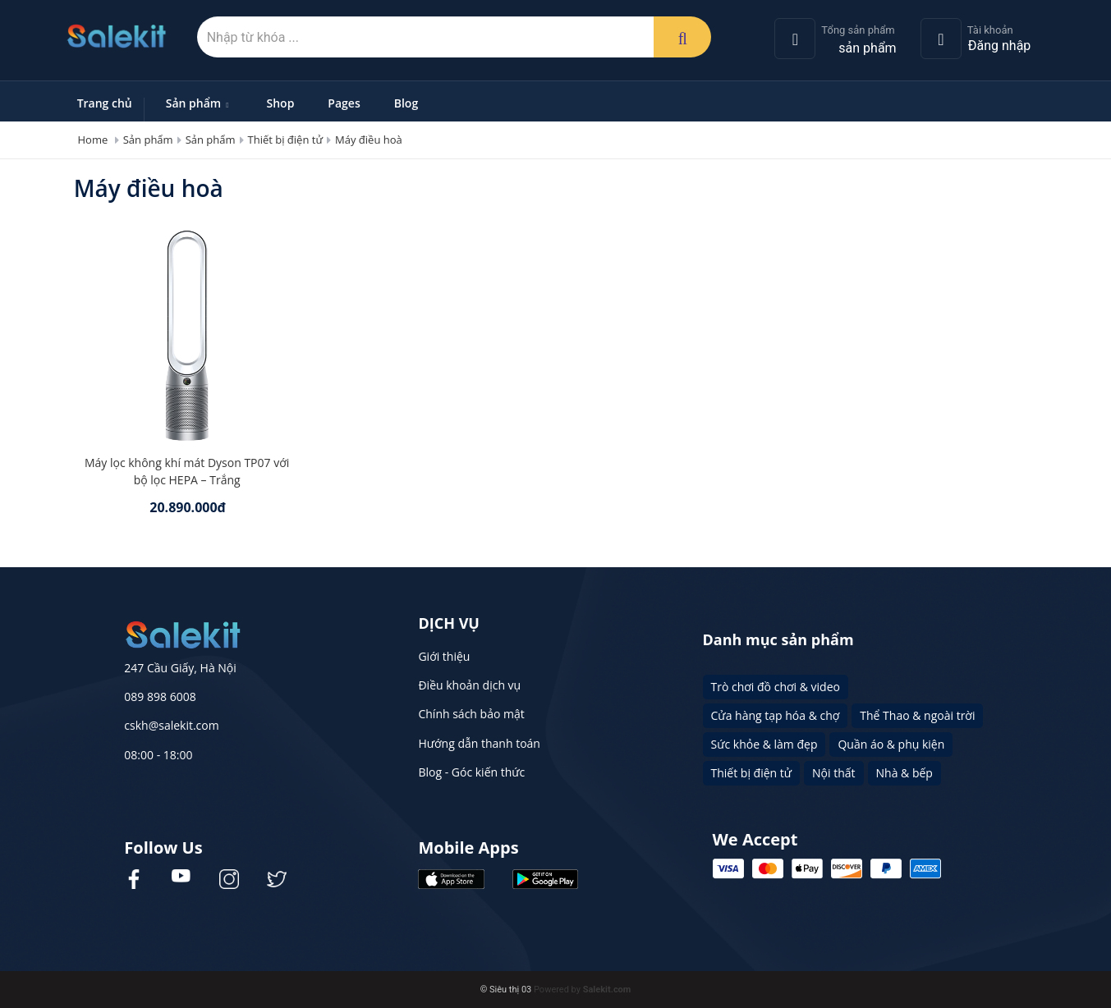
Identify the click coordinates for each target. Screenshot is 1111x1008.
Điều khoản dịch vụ (469, 685)
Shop (281, 103)
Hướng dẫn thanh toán (478, 743)
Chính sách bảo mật (471, 714)
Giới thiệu (444, 656)
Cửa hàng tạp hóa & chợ (775, 715)
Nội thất (833, 773)
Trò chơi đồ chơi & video (775, 686)
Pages (344, 103)
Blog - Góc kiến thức (471, 772)
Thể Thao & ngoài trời (917, 715)
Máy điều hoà (368, 139)
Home (93, 139)
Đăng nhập (999, 45)
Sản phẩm (199, 103)
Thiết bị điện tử (286, 139)
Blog (406, 103)
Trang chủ (104, 103)
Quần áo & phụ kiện (891, 744)
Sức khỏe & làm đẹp (764, 744)
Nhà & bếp (904, 773)
